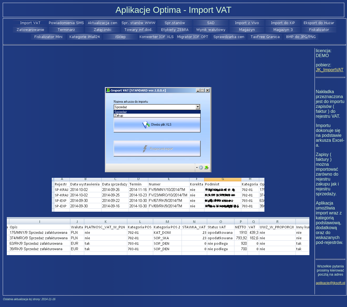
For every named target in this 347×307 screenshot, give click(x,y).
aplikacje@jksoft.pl (330, 283)
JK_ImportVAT (329, 69)
